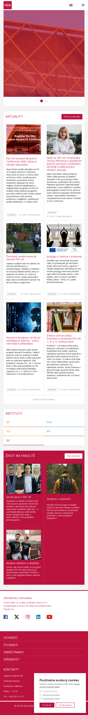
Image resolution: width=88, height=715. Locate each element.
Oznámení (11, 214)
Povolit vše (46, 705)
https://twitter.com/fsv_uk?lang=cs (16, 616)
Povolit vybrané (65, 705)
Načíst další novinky (44, 399)
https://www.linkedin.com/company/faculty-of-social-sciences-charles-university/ (38, 616)
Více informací (73, 454)
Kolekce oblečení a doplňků (22, 561)
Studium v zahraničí (59, 497)
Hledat (77, 5)
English (71, 5)
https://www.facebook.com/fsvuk (6, 616)
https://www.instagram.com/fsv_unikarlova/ (28, 616)
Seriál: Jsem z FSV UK (18, 495)
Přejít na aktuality (72, 116)
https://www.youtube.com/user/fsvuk (49, 616)
